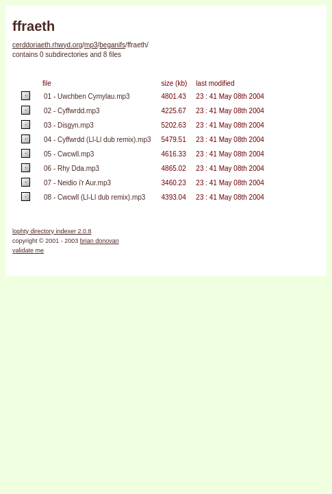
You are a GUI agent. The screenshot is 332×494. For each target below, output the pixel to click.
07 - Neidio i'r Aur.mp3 (77, 183)
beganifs (112, 45)
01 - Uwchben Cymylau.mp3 (87, 96)
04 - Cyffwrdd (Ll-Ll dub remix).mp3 (97, 139)
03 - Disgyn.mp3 (69, 125)
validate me (28, 250)
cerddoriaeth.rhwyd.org (47, 45)
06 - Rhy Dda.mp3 (71, 168)
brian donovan (99, 240)
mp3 (90, 45)
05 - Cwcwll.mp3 (69, 154)
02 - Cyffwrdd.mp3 (72, 111)
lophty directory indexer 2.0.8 (52, 231)
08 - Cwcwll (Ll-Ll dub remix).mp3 (94, 197)
